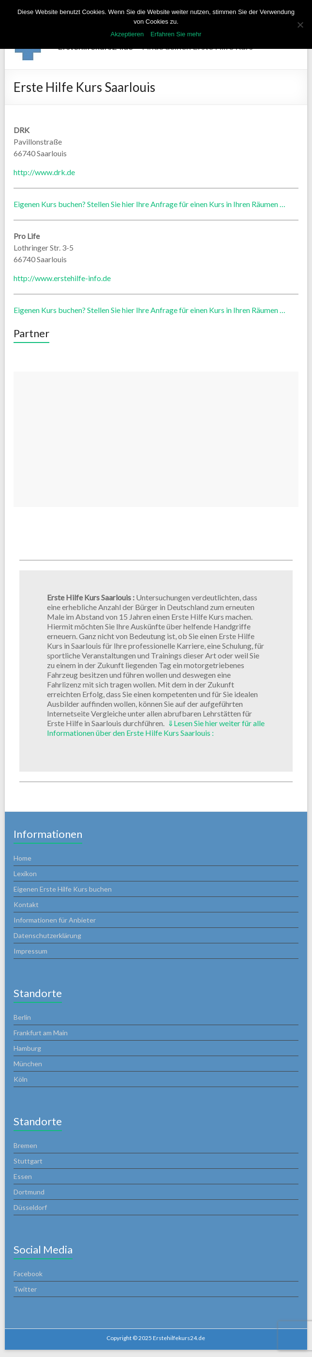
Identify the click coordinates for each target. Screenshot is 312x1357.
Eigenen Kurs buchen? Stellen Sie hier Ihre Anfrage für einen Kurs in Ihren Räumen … (149, 204)
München (28, 1063)
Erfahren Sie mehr (176, 34)
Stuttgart (28, 1161)
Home (22, 858)
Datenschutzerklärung (47, 935)
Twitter (25, 1289)
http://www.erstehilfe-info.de (62, 278)
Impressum (30, 951)
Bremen (25, 1145)
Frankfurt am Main (41, 1033)
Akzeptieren (127, 34)
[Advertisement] (156, 439)
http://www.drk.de (44, 172)
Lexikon (25, 873)
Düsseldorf (30, 1207)
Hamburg (27, 1048)
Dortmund (29, 1192)
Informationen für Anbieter (55, 920)
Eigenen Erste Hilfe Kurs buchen (63, 889)
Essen (23, 1176)
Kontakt (26, 904)
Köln (21, 1079)
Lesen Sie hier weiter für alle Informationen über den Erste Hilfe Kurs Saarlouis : (156, 727)
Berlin (22, 1017)
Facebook (28, 1273)
